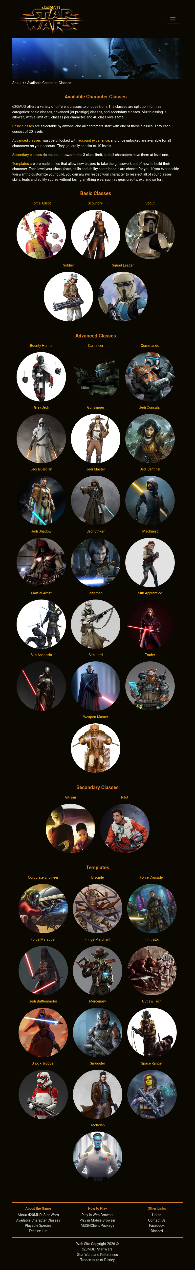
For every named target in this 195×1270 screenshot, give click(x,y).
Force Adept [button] (41, 203)
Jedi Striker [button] (96, 531)
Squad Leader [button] (123, 265)
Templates (20, 164)
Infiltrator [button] (152, 939)
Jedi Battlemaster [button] (43, 1001)
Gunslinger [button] (95, 407)
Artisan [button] (70, 797)
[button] (41, 234)
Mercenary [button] (97, 1001)
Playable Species (38, 1226)
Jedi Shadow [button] (41, 531)
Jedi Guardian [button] (41, 469)
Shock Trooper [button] (43, 1063)
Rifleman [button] (96, 593)
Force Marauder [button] (43, 939)
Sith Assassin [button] (41, 655)
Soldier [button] (68, 265)
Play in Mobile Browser (97, 1220)
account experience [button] (93, 140)
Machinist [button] (150, 531)
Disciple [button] (97, 877)
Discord (157, 1231)
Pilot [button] (124, 797)
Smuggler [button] (97, 1063)
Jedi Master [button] (95, 469)
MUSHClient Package (97, 1226)
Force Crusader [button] (152, 877)
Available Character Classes (38, 1220)
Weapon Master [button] (95, 717)
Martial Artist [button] (41, 593)
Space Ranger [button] (152, 1063)
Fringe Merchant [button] (97, 939)
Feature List (38, 1231)
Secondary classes (27, 155)
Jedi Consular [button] (150, 407)
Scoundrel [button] (96, 203)
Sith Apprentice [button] (150, 593)
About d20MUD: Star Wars (38, 1215)
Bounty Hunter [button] (41, 346)
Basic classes (23, 126)
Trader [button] (150, 655)
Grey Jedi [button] (41, 407)
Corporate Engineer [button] (43, 877)
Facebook (157, 1226)
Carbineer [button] (95, 346)
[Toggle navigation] (173, 19)
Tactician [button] (97, 1125)
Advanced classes (26, 140)
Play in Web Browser (97, 1215)
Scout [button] (150, 203)
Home (157, 1215)
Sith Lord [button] (95, 655)
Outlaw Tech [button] (152, 1001)
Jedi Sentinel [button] (150, 469)
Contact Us (157, 1220)
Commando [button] (150, 346)
